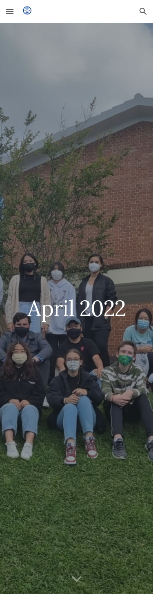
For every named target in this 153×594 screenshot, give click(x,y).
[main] (77, 308)
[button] (10, 11)
